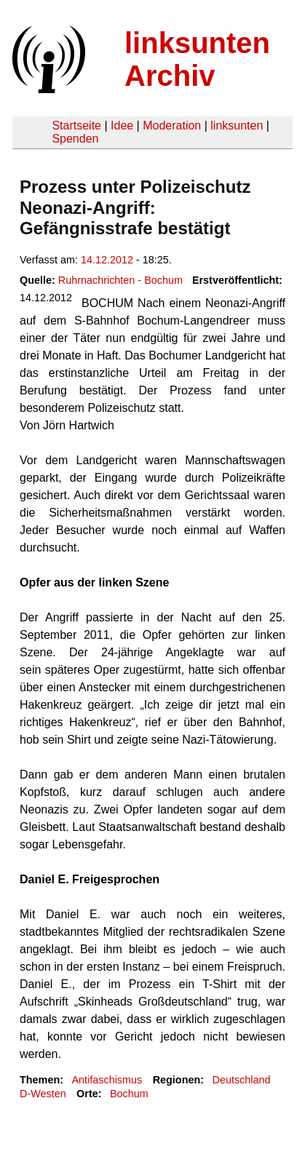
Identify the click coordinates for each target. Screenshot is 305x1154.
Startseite (76, 125)
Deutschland (242, 1080)
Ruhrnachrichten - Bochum (120, 280)
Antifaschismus (106, 1080)
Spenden (75, 138)
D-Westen (43, 1093)
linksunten (236, 125)
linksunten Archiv (197, 59)
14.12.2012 (107, 260)
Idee (122, 125)
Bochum (129, 1093)
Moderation (172, 125)
